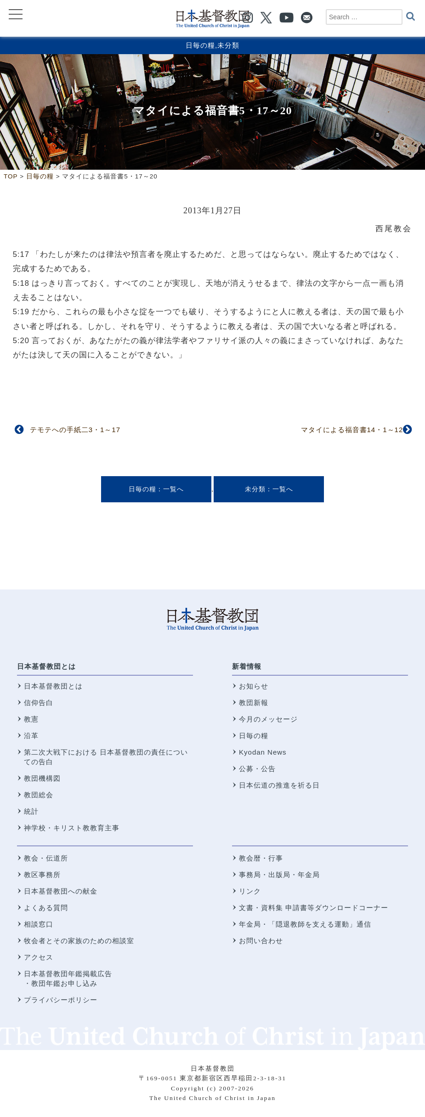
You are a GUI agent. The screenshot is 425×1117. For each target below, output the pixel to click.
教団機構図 (42, 778)
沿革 (31, 735)
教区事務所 (42, 874)
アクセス (38, 957)
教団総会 (38, 795)
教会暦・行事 (261, 858)
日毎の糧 (200, 45)
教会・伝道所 (46, 858)
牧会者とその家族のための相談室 (79, 941)
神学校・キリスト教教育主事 (71, 828)
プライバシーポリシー (60, 1000)
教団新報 (253, 702)
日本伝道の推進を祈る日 (279, 785)
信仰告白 (38, 702)
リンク (250, 891)
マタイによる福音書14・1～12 (352, 429)
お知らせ (253, 686)
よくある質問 (46, 907)
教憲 (31, 719)
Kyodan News (263, 752)
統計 (31, 811)
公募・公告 (257, 768)
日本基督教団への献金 (60, 891)
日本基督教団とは (46, 666)
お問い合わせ (261, 941)
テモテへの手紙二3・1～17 (75, 429)
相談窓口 (38, 924)
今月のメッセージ (268, 719)
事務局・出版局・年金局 (279, 874)
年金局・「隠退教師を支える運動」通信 (305, 924)
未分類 (228, 45)
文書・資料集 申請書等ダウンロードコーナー (313, 907)
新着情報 (246, 666)
